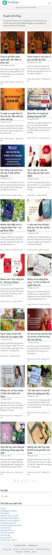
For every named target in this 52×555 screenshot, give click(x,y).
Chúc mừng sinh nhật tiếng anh (9, 518)
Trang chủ (18, 7)
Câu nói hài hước (5, 528)
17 (33, 481)
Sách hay (34, 138)
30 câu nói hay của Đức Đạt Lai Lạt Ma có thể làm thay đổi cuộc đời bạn (39, 336)
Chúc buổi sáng (5, 535)
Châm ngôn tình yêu (6, 530)
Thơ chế (2, 508)
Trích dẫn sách (36, 412)
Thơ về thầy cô (4, 513)
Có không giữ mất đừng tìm (8, 511)
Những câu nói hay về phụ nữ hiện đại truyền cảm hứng (11, 393)
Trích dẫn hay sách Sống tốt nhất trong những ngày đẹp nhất (12, 450)
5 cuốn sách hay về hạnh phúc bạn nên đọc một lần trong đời (38, 227)
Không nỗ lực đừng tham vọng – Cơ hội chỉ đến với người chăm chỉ (38, 282)
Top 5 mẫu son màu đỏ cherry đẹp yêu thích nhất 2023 (38, 172)
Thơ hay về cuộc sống (7, 532)
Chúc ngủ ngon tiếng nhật (8, 523)
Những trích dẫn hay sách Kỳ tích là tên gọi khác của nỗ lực (38, 450)
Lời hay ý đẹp (36, 359)
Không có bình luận (44, 138)
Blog (6, 82)
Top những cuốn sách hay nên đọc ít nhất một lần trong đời (11, 172)
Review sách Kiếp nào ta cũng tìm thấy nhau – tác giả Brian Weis (10, 227)
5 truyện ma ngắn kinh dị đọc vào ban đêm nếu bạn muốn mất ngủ (11, 116)
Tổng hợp (11, 82)
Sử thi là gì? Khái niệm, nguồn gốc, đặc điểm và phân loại (10, 59)
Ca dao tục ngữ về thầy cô (8, 540)
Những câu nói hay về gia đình (9, 520)
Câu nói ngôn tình (5, 537)
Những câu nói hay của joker (9, 515)
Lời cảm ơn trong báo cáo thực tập (10, 525)
